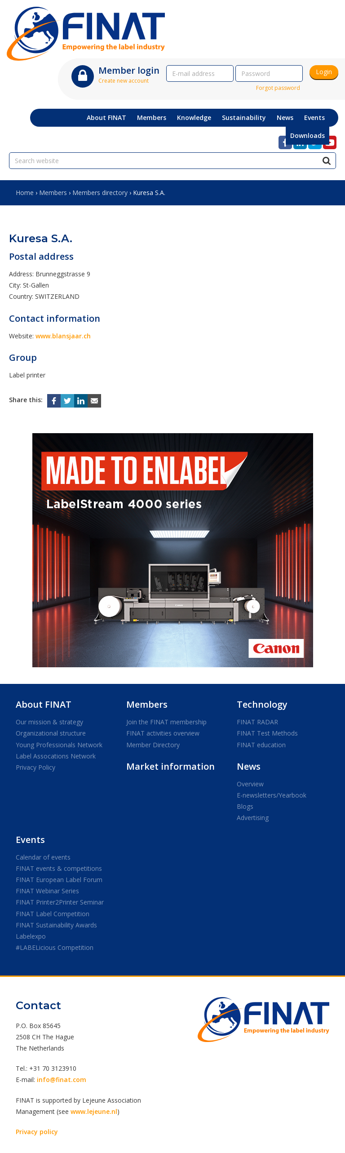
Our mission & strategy (49, 722)
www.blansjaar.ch (63, 336)
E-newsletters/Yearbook (271, 795)
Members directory (100, 192)
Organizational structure (51, 733)
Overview (250, 784)
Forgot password (278, 88)
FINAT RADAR (257, 722)
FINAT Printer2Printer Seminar (60, 902)
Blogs (245, 806)
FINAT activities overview (162, 733)
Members (53, 192)
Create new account (123, 80)
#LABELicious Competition (54, 947)
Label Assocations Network (56, 756)
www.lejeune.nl (94, 1111)
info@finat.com (61, 1079)
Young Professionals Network (59, 745)
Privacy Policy (35, 767)
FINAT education (261, 745)
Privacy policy (37, 1131)
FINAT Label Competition (52, 913)
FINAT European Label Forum (59, 879)
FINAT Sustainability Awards (56, 925)
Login (324, 71)
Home (25, 192)
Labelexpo (31, 936)
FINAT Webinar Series (47, 891)
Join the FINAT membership (166, 722)
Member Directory (153, 745)
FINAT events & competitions (59, 868)
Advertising (253, 817)
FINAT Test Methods (267, 733)
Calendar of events (43, 857)
